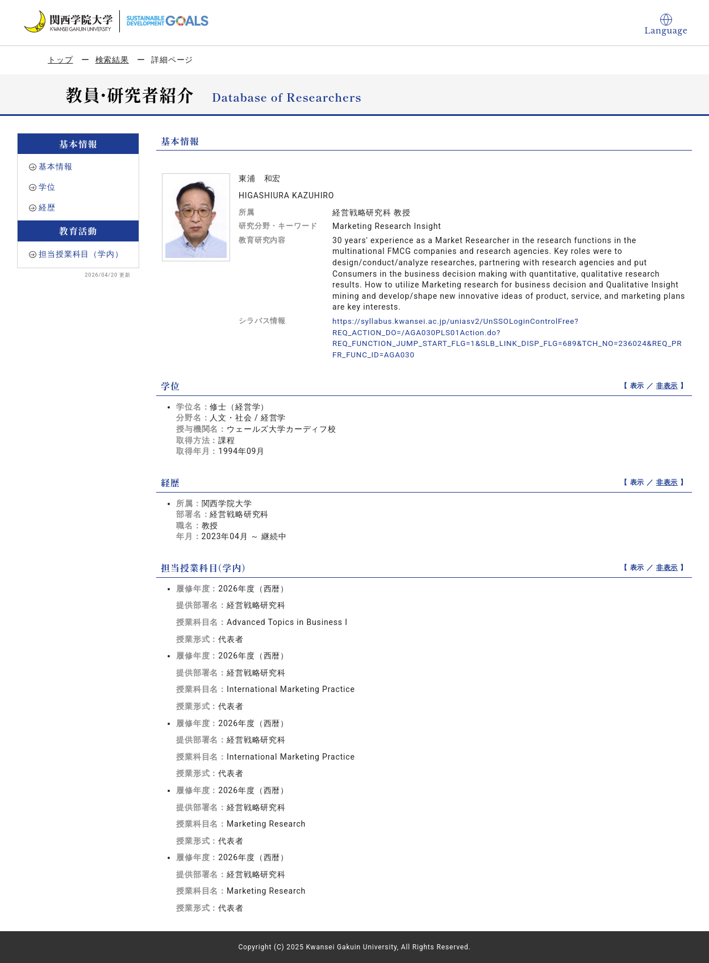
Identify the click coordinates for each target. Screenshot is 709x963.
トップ (60, 59)
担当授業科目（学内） (81, 254)
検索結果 (112, 59)
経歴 (47, 207)
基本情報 (55, 166)
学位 (47, 186)
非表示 (667, 385)
